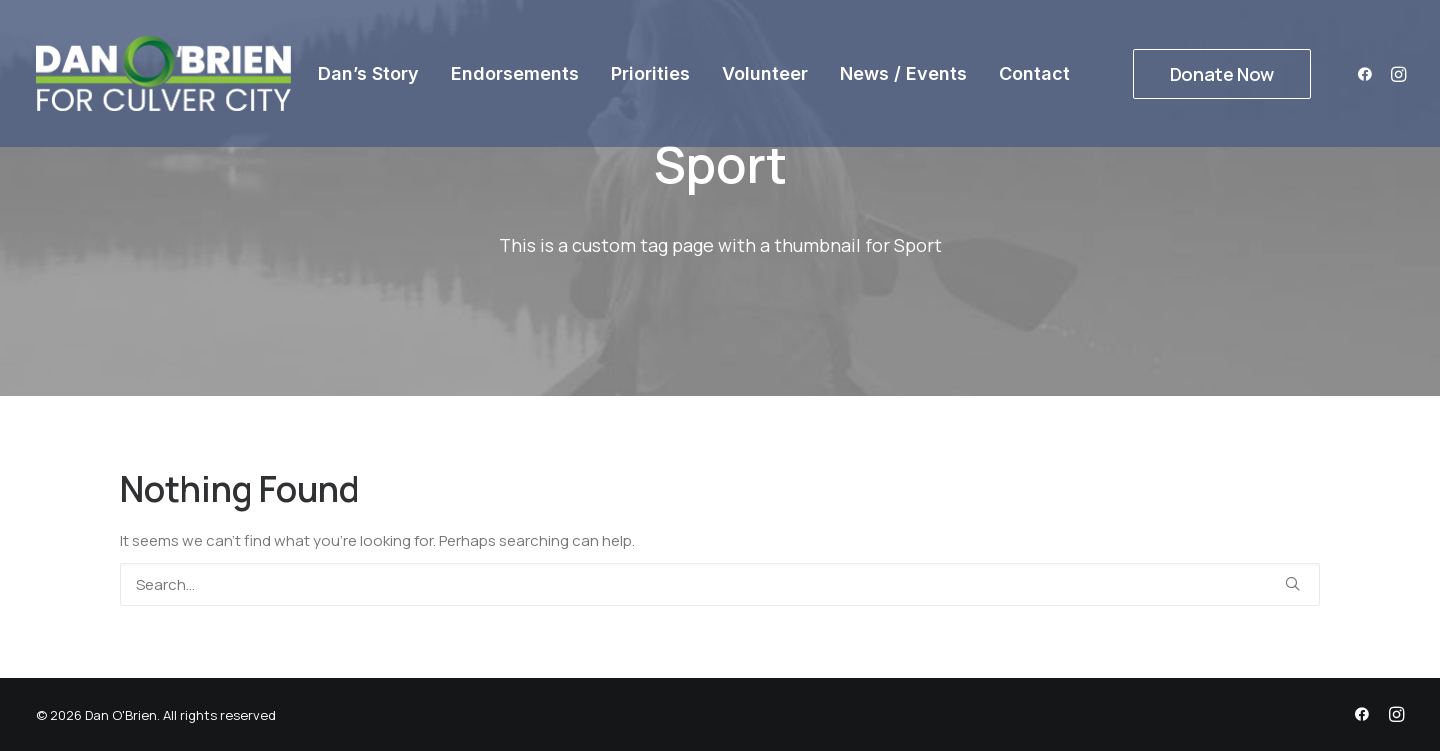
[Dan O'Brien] (163, 73)
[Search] (720, 584)
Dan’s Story (368, 73)
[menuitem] (368, 73)
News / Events (903, 73)
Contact (1034, 73)
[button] (1368, 73)
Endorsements (515, 73)
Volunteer (765, 73)
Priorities (650, 73)
